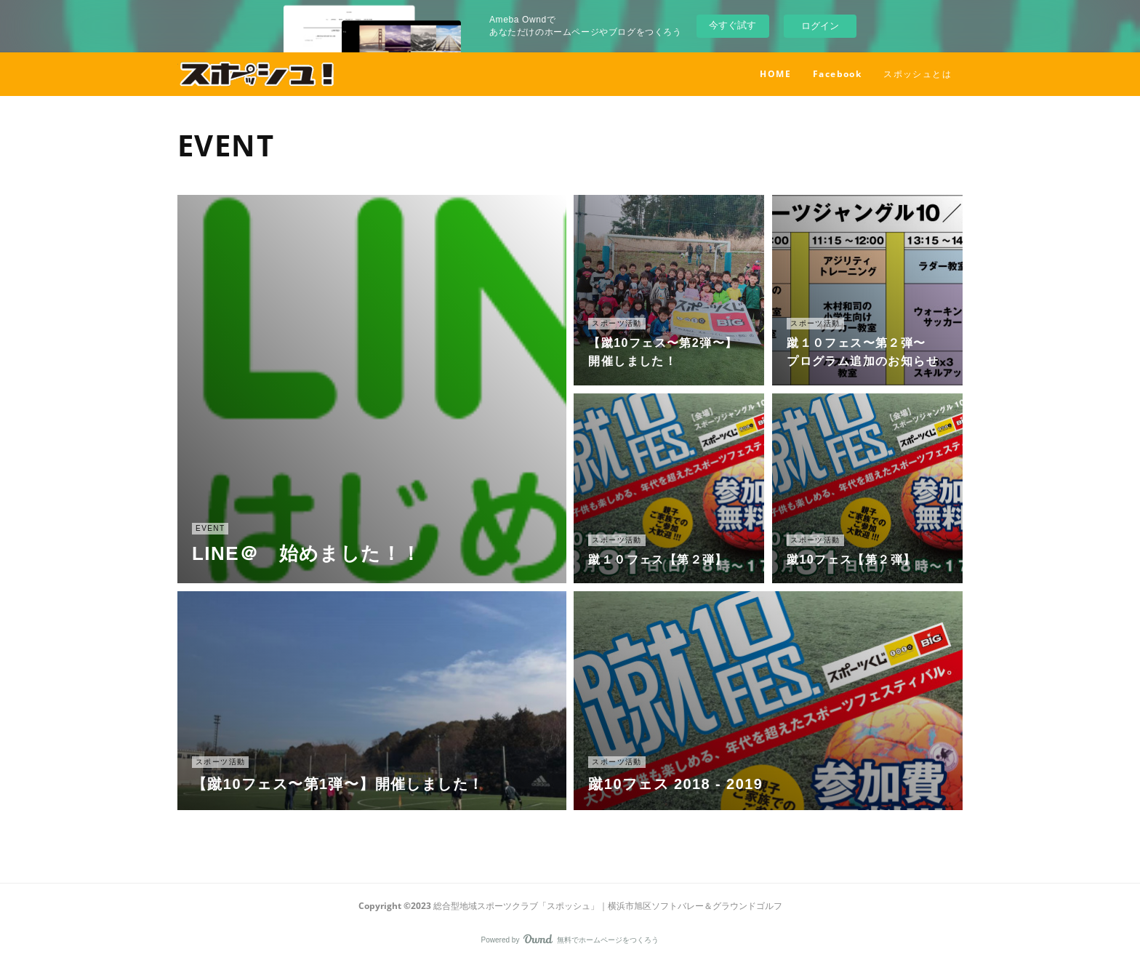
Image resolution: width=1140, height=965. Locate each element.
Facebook (837, 74)
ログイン (820, 25)
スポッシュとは (917, 74)
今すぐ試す (732, 25)
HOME (775, 74)
